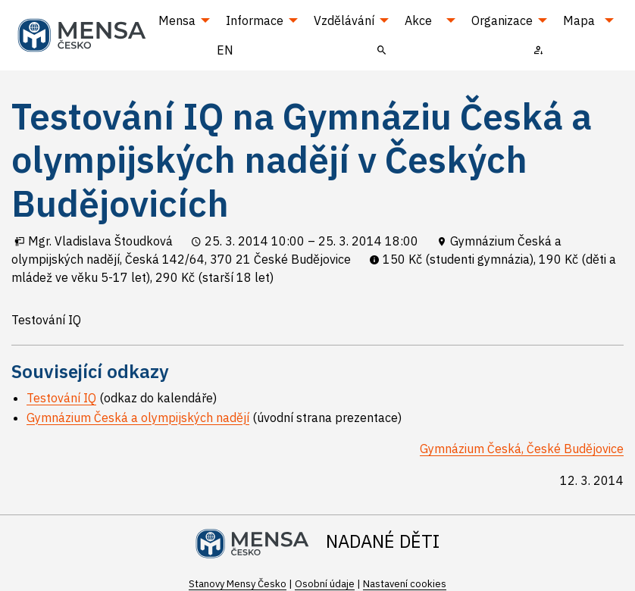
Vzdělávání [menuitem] (344, 20)
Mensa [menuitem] (177, 20)
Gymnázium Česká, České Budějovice (522, 448)
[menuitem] (381, 49)
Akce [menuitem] (418, 20)
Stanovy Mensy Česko (237, 583)
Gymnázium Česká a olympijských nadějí (138, 417)
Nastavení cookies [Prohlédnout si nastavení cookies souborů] (404, 583)
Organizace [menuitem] (502, 20)
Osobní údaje (325, 583)
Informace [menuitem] (254, 20)
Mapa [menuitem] (579, 20)
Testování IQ (61, 397)
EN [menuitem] (225, 50)
